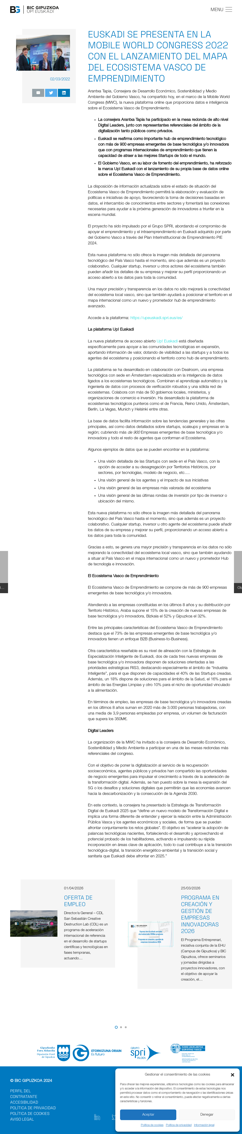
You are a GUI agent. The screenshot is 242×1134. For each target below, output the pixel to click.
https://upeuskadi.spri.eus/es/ (156, 318)
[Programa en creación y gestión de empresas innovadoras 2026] (150, 924)
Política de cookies (152, 1125)
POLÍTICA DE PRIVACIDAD (33, 1107)
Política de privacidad (179, 1125)
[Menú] (221, 9)
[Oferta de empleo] (33, 913)
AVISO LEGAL (22, 1119)
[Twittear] (51, 93)
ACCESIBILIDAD (24, 1102)
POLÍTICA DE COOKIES (29, 1113)
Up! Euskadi (167, 342)
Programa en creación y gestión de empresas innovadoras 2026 (200, 914)
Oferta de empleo (78, 901)
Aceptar (148, 1115)
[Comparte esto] (64, 93)
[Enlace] (34, 9)
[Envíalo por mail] (38, 93)
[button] (232, 1074)
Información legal (204, 1125)
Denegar (206, 1115)
